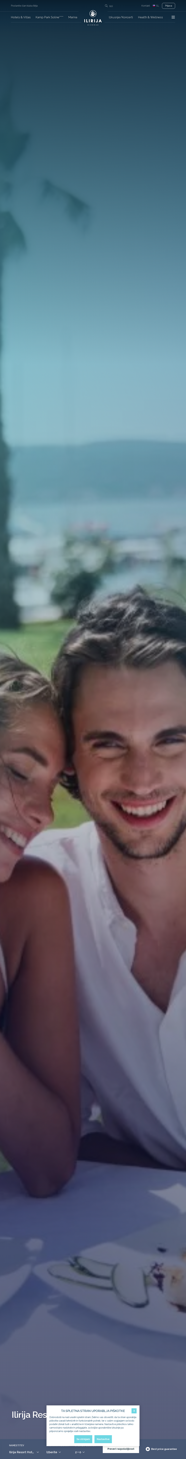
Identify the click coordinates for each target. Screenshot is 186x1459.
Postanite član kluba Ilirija (24, 5)
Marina (72, 17)
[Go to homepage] (93, 17)
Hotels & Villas (21, 17)
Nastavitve (103, 1439)
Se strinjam (83, 1439)
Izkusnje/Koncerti (121, 17)
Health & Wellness (150, 17)
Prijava (168, 5)
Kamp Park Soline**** (49, 17)
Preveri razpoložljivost (121, 1449)
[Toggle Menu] (171, 17)
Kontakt (145, 5)
